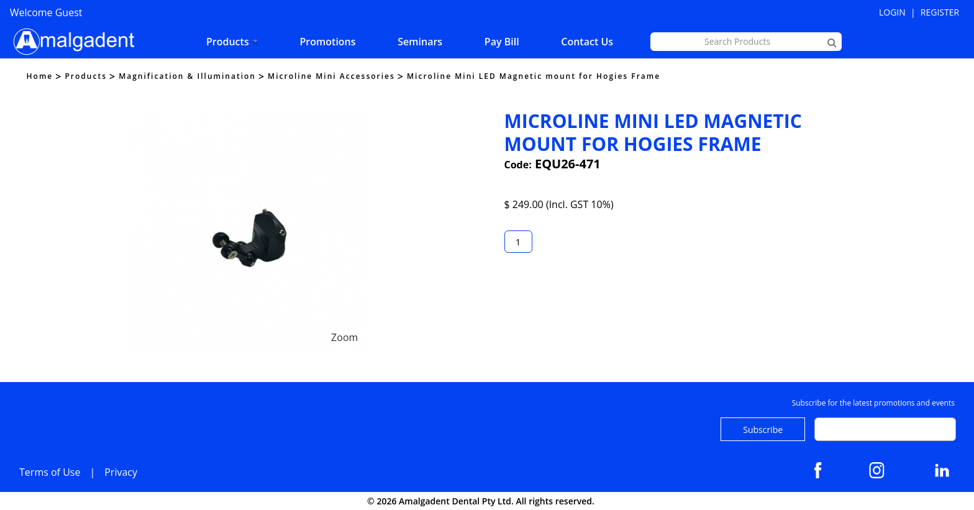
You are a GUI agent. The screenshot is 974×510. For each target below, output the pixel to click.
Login (892, 12)
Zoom (344, 337)
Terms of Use (49, 472)
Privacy (120, 472)
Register (940, 12)
